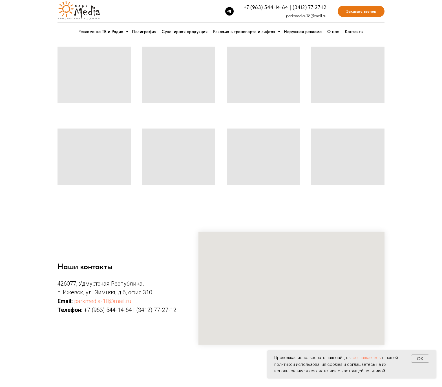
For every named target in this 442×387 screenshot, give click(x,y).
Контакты (354, 31)
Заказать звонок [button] (361, 11)
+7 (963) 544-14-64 (266, 7)
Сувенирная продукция (184, 31)
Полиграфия (144, 31)
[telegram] (229, 11)
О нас (333, 31)
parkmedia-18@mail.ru (306, 15)
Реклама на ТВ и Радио (101, 31)
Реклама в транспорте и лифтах (245, 31)
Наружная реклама (303, 31)
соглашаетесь (367, 357)
